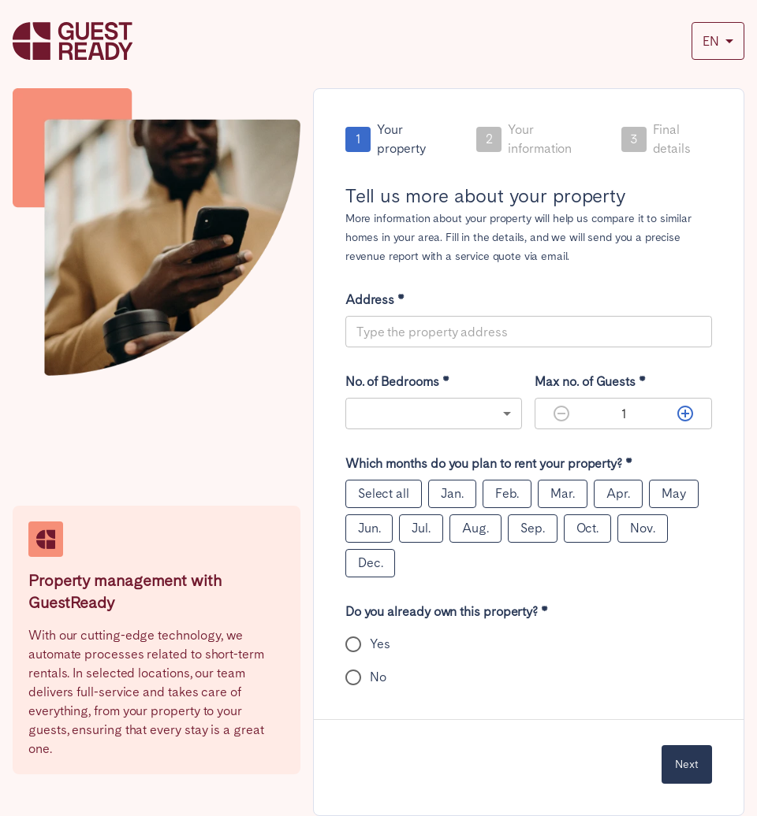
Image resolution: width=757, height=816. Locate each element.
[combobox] (434, 413)
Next (687, 764)
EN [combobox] (711, 41)
